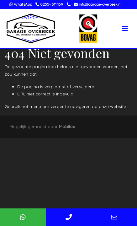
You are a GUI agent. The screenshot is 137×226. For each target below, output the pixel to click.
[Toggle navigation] (125, 28)
